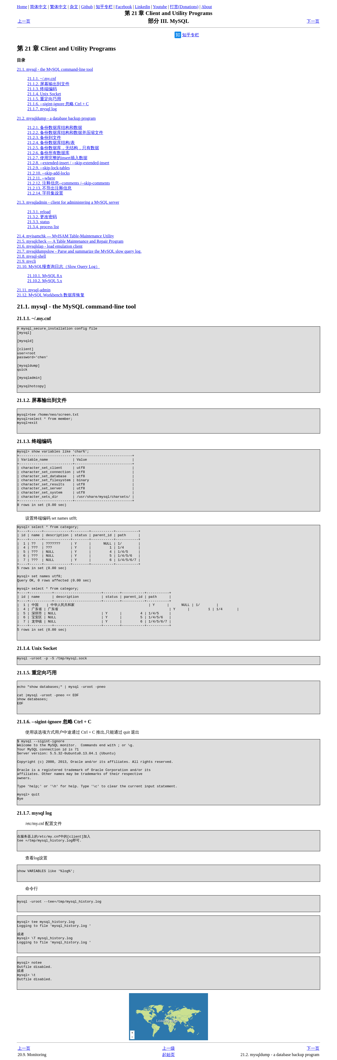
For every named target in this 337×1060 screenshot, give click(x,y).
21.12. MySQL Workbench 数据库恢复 (51, 295)
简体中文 (38, 6)
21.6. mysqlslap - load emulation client (49, 246)
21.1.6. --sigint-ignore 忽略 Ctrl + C (58, 104)
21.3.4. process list (43, 227)
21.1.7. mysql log (42, 109)
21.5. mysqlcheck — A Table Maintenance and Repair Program (70, 241)
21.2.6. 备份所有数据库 (48, 153)
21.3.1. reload (39, 212)
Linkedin (142, 6)
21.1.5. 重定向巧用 (44, 99)
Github (87, 6)
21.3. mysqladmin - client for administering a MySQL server (68, 202)
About (206, 6)
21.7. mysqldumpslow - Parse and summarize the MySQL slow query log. (79, 251)
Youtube (160, 6)
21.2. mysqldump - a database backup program (56, 118)
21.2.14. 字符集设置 (45, 193)
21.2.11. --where (41, 178)
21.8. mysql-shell (31, 256)
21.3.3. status (38, 222)
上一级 (168, 1048)
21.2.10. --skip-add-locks (48, 173)
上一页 (24, 21)
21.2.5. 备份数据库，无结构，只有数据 (63, 148)
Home (22, 6)
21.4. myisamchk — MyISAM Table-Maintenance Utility (65, 236)
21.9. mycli (26, 261)
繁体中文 (58, 6)
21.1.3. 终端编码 (42, 89)
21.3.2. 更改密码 (42, 217)
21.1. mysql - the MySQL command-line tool (55, 69)
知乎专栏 (104, 6)
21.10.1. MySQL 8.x (44, 275)
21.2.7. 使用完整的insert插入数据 (57, 158)
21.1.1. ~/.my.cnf (41, 78)
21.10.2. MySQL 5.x (44, 280)
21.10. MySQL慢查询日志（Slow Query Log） (58, 266)
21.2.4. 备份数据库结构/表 (51, 142)
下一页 (313, 21)
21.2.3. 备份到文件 (44, 137)
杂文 (74, 6)
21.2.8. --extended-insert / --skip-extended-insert (68, 163)
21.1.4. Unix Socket (44, 94)
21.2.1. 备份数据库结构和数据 (54, 127)
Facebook (124, 6)
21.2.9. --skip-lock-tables (48, 168)
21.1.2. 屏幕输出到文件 (48, 84)
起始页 (168, 1054)
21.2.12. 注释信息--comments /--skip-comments (68, 183)
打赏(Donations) (184, 6)
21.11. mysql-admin (34, 290)
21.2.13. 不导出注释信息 (49, 188)
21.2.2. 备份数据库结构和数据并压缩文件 (65, 132)
